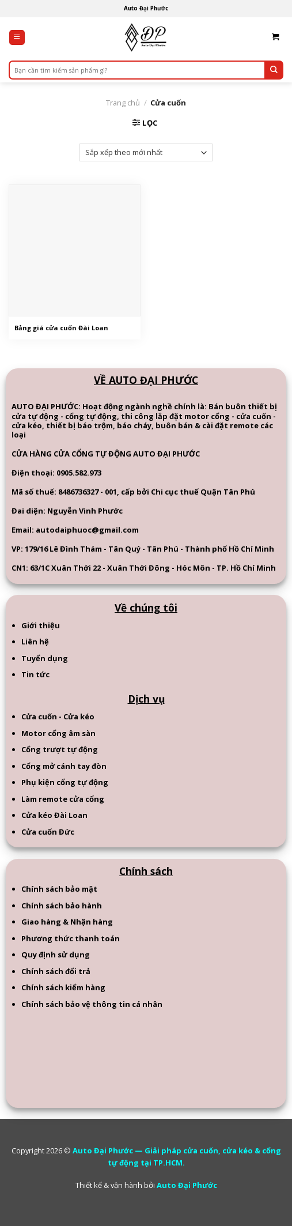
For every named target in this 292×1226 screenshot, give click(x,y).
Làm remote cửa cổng (62, 799)
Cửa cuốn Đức (47, 832)
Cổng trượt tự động (59, 749)
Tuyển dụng (44, 658)
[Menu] (17, 38)
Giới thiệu (40, 625)
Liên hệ (35, 641)
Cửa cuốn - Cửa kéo (57, 716)
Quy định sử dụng (55, 954)
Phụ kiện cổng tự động (64, 782)
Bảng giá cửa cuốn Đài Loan (61, 328)
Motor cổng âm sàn (58, 733)
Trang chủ (123, 102)
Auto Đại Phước (187, 1185)
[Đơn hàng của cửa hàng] (146, 153)
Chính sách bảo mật (59, 889)
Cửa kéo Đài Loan (54, 815)
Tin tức (35, 674)
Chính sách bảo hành (61, 905)
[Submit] (273, 70)
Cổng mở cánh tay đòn (64, 766)
